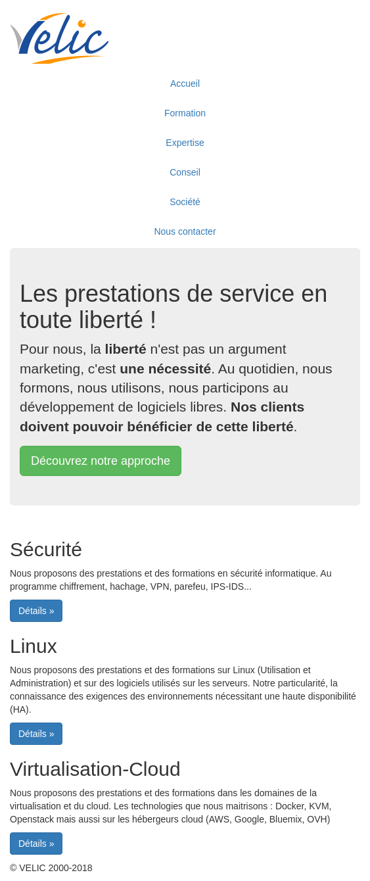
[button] (100, 461)
